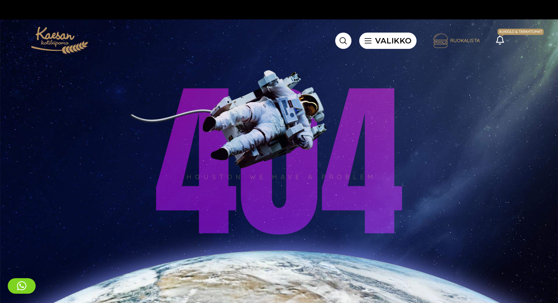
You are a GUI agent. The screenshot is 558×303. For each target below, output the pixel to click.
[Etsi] (343, 40)
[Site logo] (58, 40)
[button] (22, 286)
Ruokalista (456, 40)
